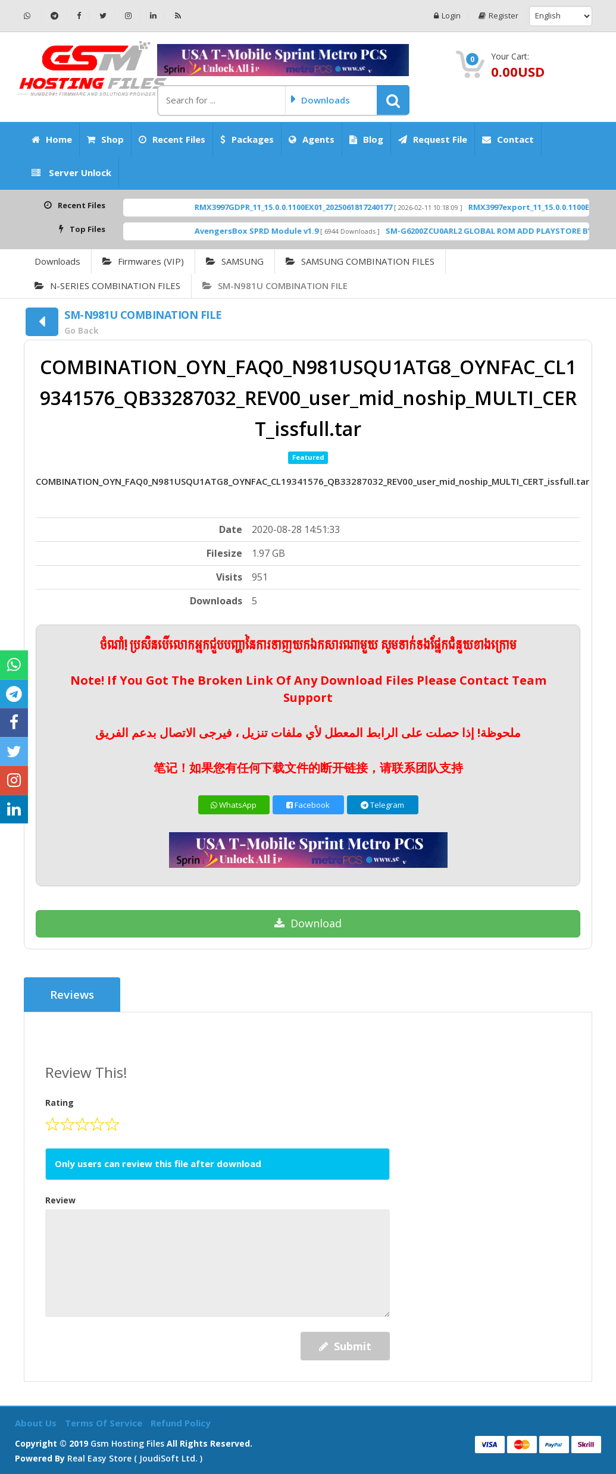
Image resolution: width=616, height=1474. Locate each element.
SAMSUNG (235, 261)
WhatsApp (234, 804)
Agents (311, 139)
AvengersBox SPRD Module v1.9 (287, 230)
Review (60, 1199)
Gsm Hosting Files (127, 1442)
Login (446, 15)
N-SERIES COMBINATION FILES (107, 285)
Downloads (57, 261)
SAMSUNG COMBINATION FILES (360, 261)
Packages (247, 139)
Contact (508, 139)
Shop (105, 139)
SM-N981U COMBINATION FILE (275, 285)
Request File (432, 139)
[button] (393, 100)
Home (52, 139)
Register (498, 15)
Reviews (72, 994)
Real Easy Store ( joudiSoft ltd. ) (134, 1457)
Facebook (308, 804)
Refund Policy (181, 1423)
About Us (37, 1423)
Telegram (382, 804)
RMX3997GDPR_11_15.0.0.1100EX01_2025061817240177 (324, 207)
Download (308, 923)
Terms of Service (105, 1423)
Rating (59, 1102)
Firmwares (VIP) (143, 261)
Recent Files (172, 139)
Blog (366, 139)
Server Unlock (71, 172)
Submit (345, 1346)
